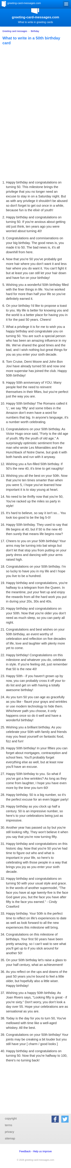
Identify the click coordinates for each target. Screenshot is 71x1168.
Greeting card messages (14, 31)
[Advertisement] (35, 95)
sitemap (10, 1138)
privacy (9, 1131)
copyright (11, 1118)
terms (8, 1125)
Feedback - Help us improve (35, 1151)
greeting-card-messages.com (24, 3)
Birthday (35, 31)
